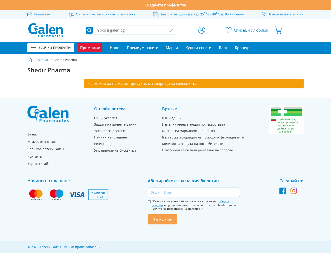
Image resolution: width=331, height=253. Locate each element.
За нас (32, 134)
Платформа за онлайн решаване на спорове (197, 150)
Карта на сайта (39, 164)
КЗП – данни (172, 118)
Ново (114, 47)
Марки (172, 47)
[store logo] (45, 30)
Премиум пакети (142, 47)
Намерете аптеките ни (45, 141)
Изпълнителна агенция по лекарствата (193, 124)
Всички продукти (51, 47)
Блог (223, 47)
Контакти (34, 156)
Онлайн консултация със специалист (105, 14)
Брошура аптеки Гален (45, 149)
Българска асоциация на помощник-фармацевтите (203, 137)
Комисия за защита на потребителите (192, 143)
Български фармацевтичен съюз (188, 131)
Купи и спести (199, 47)
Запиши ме (162, 219)
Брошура (243, 47)
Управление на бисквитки (115, 150)
